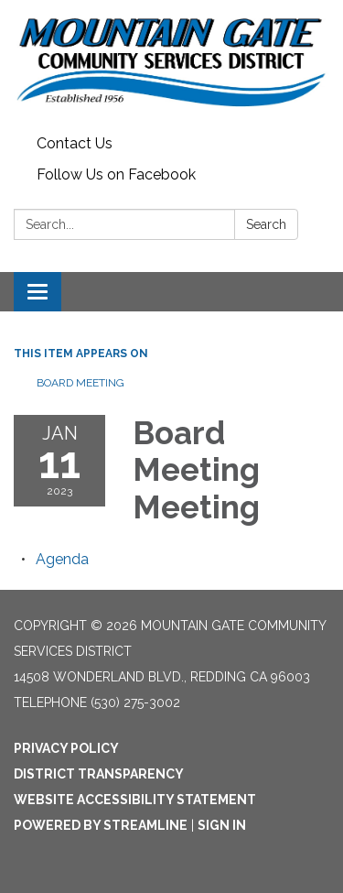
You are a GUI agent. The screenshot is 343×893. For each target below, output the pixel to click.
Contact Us (75, 143)
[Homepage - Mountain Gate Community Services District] (171, 64)
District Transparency (99, 774)
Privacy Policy (66, 748)
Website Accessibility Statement (135, 799)
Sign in (222, 825)
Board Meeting (80, 382)
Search (266, 224)
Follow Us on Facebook (116, 174)
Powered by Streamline (101, 825)
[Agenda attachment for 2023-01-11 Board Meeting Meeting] (62, 559)
